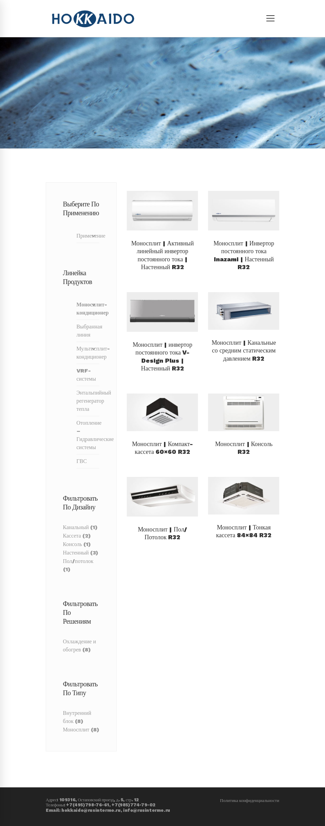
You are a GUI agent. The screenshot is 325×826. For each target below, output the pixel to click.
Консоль (72, 544)
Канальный (76, 527)
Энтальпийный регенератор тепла (88, 400)
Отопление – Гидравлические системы (88, 435)
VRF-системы (86, 374)
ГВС (82, 461)
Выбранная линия (88, 330)
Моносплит (76, 729)
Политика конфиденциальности (249, 788)
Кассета (72, 535)
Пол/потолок (78, 561)
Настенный (76, 552)
